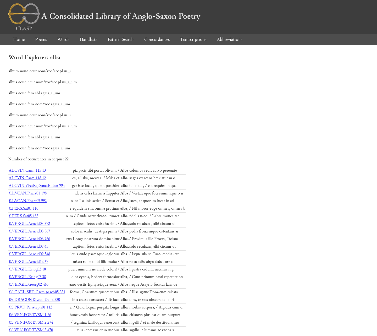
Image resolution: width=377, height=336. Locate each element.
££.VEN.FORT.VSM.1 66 (30, 315)
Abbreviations (229, 39)
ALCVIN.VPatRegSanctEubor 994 (37, 186)
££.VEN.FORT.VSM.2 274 (31, 322)
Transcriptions (193, 39)
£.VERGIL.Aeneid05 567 (29, 231)
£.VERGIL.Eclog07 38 (27, 277)
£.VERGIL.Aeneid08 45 (28, 246)
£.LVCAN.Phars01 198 (28, 193)
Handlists (88, 39)
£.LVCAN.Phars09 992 (28, 201)
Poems (41, 39)
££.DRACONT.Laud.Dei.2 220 (34, 300)
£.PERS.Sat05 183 (23, 216)
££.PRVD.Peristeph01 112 (30, 307)
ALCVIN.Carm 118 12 (27, 178)
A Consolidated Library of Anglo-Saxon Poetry (104, 16)
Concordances (157, 39)
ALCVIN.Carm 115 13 (27, 170)
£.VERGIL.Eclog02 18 (27, 269)
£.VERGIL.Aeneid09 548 (29, 254)
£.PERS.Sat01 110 (23, 208)
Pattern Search (121, 39)
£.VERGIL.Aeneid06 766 (29, 239)
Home (19, 39)
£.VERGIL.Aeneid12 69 (28, 262)
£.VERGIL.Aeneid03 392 (29, 224)
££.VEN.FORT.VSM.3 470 (31, 330)
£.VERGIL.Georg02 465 (28, 284)
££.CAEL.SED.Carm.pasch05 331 (37, 292)
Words (63, 39)
